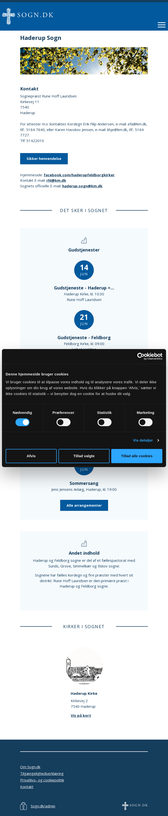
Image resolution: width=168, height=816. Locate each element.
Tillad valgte (84, 456)
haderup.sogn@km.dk (82, 185)
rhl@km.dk (56, 180)
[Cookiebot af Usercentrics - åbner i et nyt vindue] (140, 356)
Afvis (31, 456)
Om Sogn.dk (30, 766)
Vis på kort (81, 715)
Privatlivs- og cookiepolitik (42, 780)
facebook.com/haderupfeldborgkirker (79, 174)
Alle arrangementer (84, 505)
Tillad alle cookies (137, 456)
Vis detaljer (143, 440)
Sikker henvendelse (44, 158)
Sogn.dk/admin (43, 806)
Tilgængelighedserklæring (42, 773)
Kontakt (26, 786)
